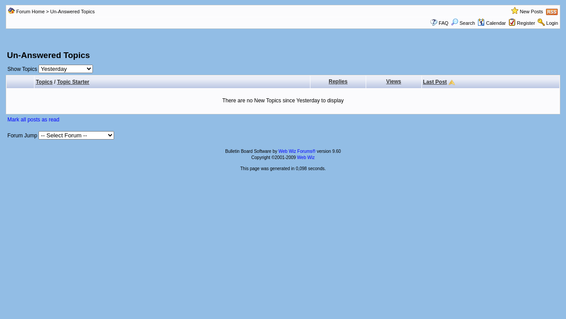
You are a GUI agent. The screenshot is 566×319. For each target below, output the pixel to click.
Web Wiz (306, 157)
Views (393, 81)
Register (526, 23)
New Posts (531, 11)
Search (463, 23)
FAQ (443, 23)
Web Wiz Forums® (297, 151)
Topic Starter (73, 82)
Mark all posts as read (33, 120)
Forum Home (30, 11)
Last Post (435, 82)
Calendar (492, 23)
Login (552, 23)
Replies (338, 81)
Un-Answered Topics (72, 11)
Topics (44, 82)
